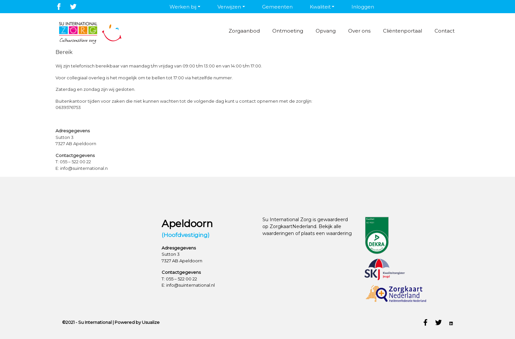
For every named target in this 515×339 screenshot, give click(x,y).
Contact (444, 31)
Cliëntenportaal (401, 31)
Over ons (358, 31)
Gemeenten (277, 7)
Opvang (324, 31)
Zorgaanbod (242, 31)
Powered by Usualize (137, 322)
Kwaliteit (320, 7)
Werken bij (182, 7)
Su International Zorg (286, 219)
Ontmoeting (286, 31)
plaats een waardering (326, 233)
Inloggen (362, 7)
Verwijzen (229, 7)
